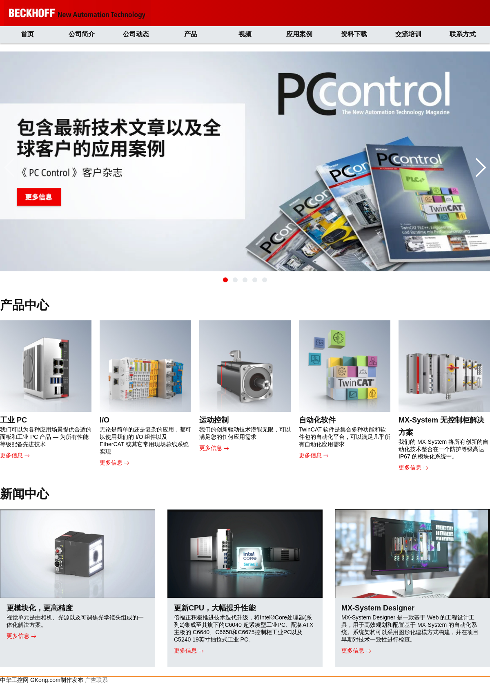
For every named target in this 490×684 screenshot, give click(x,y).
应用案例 (299, 34)
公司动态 (136, 34)
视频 (245, 34)
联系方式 (463, 34)
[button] (225, 279)
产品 (190, 34)
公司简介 (82, 34)
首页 (27, 34)
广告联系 (96, 680)
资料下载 (354, 34)
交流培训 (408, 34)
